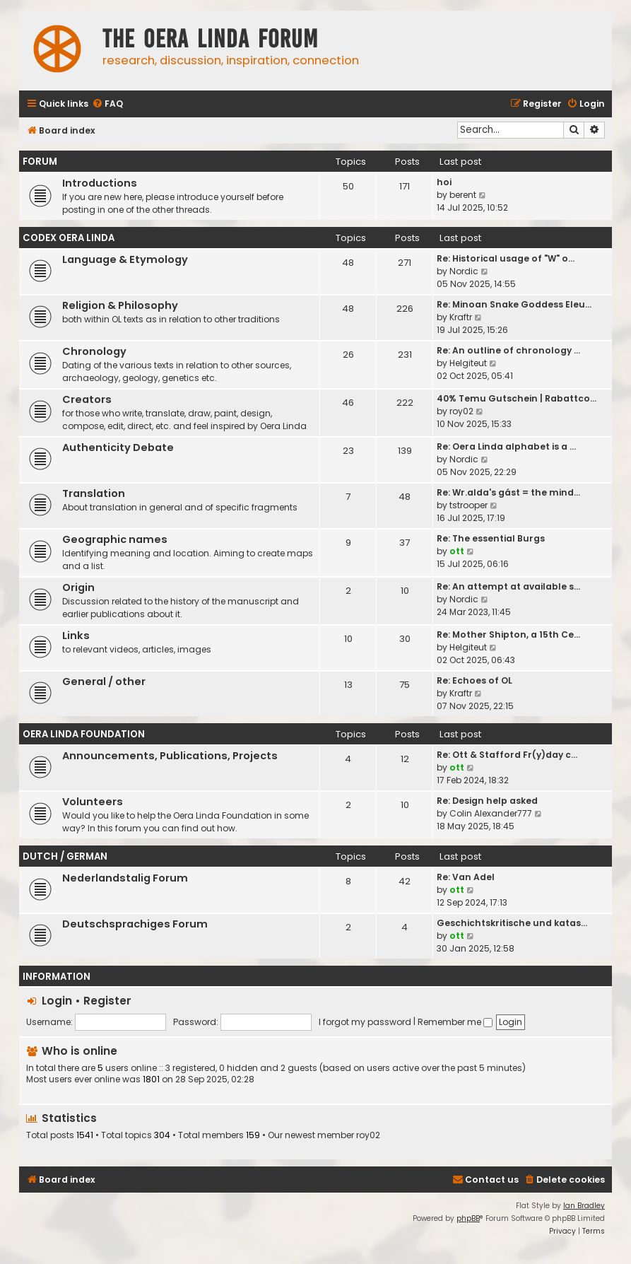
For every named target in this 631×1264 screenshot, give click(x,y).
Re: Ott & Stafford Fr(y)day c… (507, 755)
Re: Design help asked (487, 801)
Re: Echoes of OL (474, 680)
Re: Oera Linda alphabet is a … (506, 446)
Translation (93, 493)
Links (76, 635)
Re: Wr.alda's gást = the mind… (508, 492)
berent (462, 195)
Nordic (463, 271)
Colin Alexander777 (490, 813)
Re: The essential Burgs (491, 538)
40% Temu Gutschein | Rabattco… (516, 398)
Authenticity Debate (118, 447)
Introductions (99, 183)
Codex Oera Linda (68, 238)
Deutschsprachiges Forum (135, 924)
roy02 (461, 411)
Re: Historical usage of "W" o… (505, 258)
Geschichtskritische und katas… (512, 923)
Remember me (455, 1022)
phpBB (468, 1218)
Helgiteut (468, 363)
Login (57, 1000)
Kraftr (460, 317)
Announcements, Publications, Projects (170, 756)
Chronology (94, 351)
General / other (104, 681)
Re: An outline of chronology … (508, 350)
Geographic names (114, 539)
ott (456, 551)
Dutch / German (65, 856)
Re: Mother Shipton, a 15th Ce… (508, 634)
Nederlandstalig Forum (125, 878)
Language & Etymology (125, 259)
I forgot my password (365, 1022)
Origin (78, 587)
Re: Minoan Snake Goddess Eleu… (514, 304)
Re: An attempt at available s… (508, 586)
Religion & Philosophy (120, 305)
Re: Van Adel (466, 877)
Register (107, 1000)
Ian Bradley (584, 1205)
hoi (444, 182)
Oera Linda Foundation (84, 734)
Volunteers (92, 802)
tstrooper (468, 505)
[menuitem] (107, 104)
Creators (87, 399)
